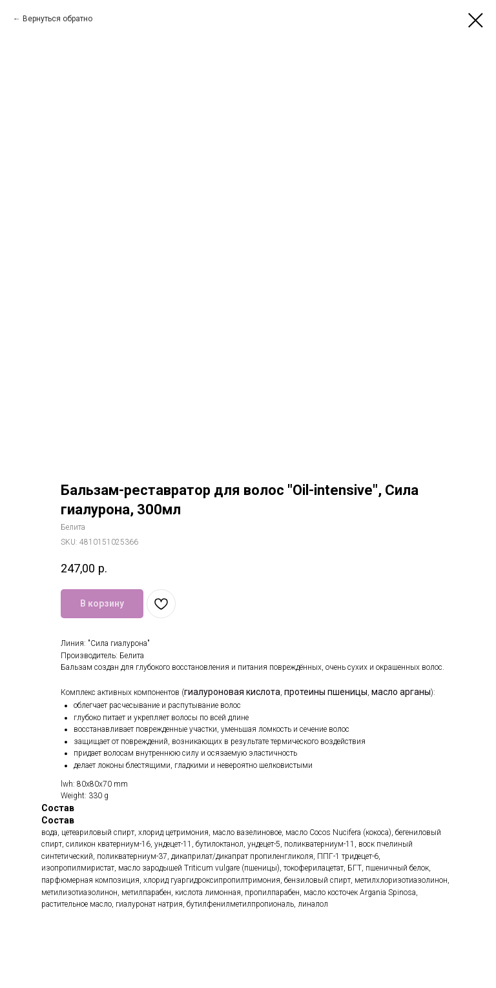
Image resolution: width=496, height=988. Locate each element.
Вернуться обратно (57, 18)
